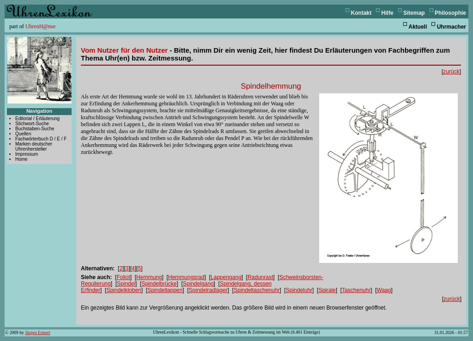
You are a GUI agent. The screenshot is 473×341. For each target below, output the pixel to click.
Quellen (23, 133)
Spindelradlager (208, 290)
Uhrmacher (451, 27)
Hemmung (149, 277)
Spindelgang (198, 283)
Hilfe (388, 13)
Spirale (326, 290)
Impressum (26, 154)
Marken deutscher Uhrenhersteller (33, 146)
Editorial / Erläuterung (37, 118)
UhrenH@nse (40, 26)
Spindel (126, 283)
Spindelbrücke (158, 283)
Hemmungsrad (186, 277)
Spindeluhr (299, 290)
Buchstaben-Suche (35, 128)
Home (21, 159)
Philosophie (450, 13)
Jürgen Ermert (37, 332)
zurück (451, 71)
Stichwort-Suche (32, 123)
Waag (384, 290)
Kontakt (361, 13)
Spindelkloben (123, 290)
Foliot (123, 277)
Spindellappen (164, 290)
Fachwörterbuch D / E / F (41, 138)
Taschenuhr (356, 290)
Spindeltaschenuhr (256, 290)
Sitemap (414, 13)
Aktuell (417, 27)
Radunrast (260, 277)
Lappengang (226, 277)
